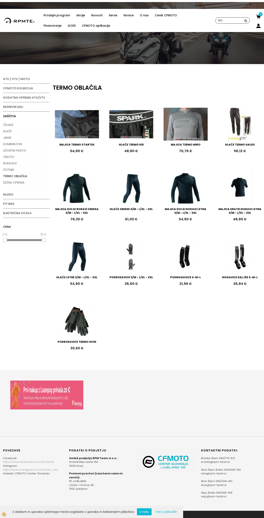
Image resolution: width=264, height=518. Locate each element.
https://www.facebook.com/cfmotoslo (28, 462)
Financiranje (52, 26)
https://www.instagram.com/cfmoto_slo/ (30, 470)
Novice (129, 15)
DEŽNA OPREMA (13, 182)
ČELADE (8, 125)
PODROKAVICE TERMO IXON (77, 342)
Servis (113, 15)
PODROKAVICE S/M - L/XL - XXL (131, 277)
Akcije (80, 15)
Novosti (97, 15)
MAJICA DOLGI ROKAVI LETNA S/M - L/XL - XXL (185, 211)
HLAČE (7, 131)
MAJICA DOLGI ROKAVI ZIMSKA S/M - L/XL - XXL (77, 211)
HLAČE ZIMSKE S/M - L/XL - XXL (131, 209)
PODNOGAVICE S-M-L (185, 277)
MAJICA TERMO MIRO (185, 145)
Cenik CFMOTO (166, 15)
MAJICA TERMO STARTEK (76, 145)
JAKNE (7, 138)
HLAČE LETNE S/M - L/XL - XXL (77, 277)
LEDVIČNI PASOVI (14, 150)
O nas (144, 15)
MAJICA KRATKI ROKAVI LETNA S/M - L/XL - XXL (239, 211)
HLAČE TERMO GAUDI (240, 145)
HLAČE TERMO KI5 (131, 145)
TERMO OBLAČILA (15, 176)
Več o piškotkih (166, 512)
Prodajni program (57, 15)
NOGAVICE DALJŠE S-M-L (240, 277)
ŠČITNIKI (8, 170)
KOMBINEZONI (12, 144)
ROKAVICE (10, 163)
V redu (144, 512)
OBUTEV (8, 157)
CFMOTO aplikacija (96, 26)
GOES (72, 26)
